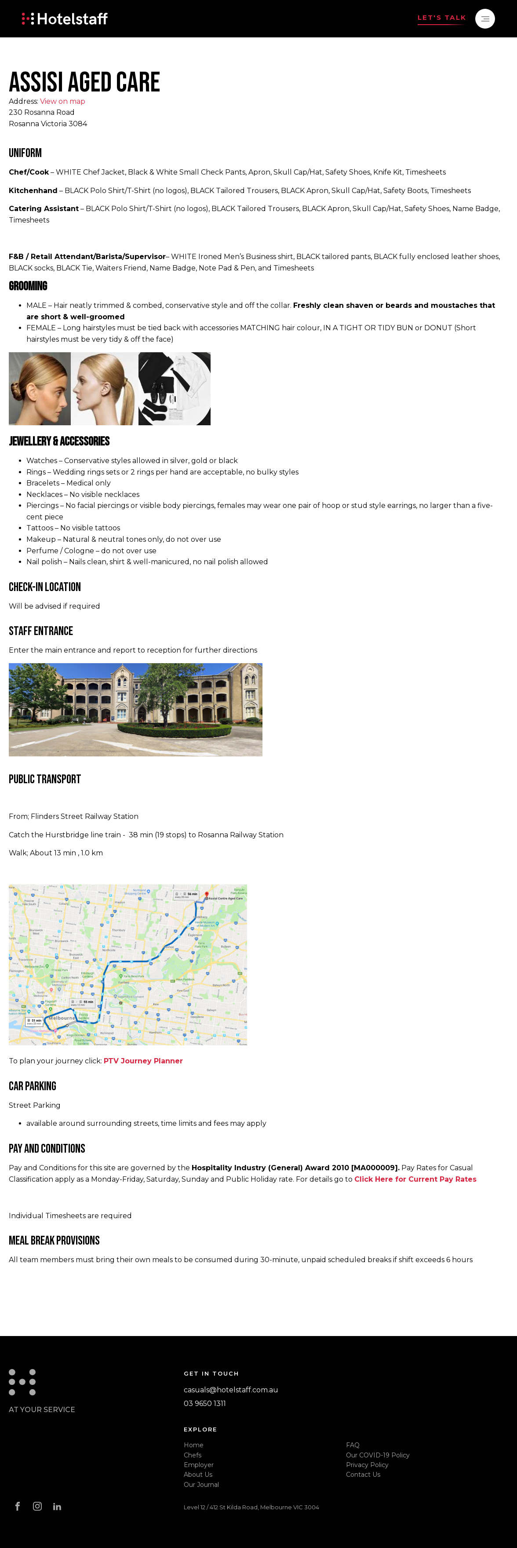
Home (194, 1445)
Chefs (192, 1455)
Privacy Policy (367, 1465)
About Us (198, 1475)
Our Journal (201, 1485)
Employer (199, 1465)
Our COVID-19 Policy (378, 1455)
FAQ (353, 1445)
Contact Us (363, 1475)
